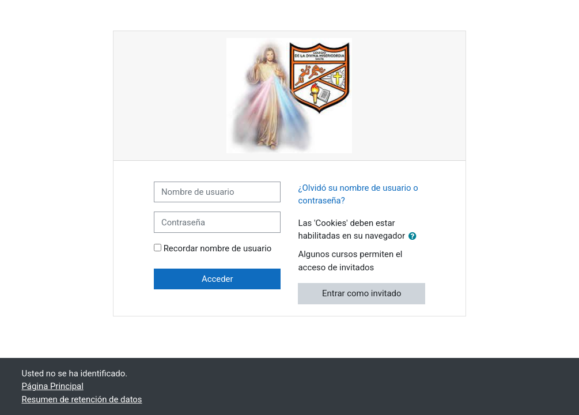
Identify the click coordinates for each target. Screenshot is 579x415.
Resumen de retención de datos (82, 399)
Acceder (217, 279)
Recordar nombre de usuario (218, 248)
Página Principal (53, 386)
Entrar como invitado (361, 293)
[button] (414, 236)
